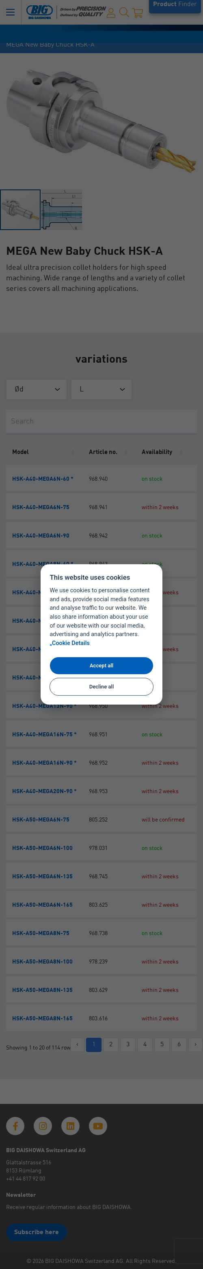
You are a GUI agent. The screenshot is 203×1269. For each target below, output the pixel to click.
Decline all (101, 687)
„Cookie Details (70, 643)
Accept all (101, 665)
